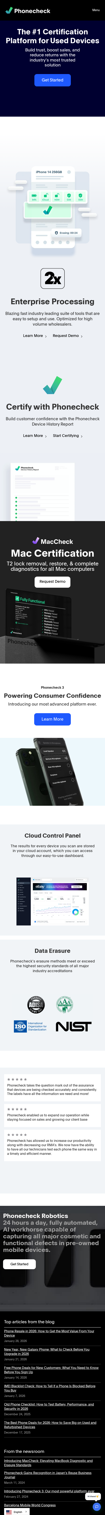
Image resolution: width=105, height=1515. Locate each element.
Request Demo (66, 336)
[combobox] (17, 1511)
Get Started (52, 80)
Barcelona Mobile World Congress (30, 1505)
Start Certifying (66, 436)
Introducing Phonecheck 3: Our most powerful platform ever (49, 1491)
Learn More (33, 336)
